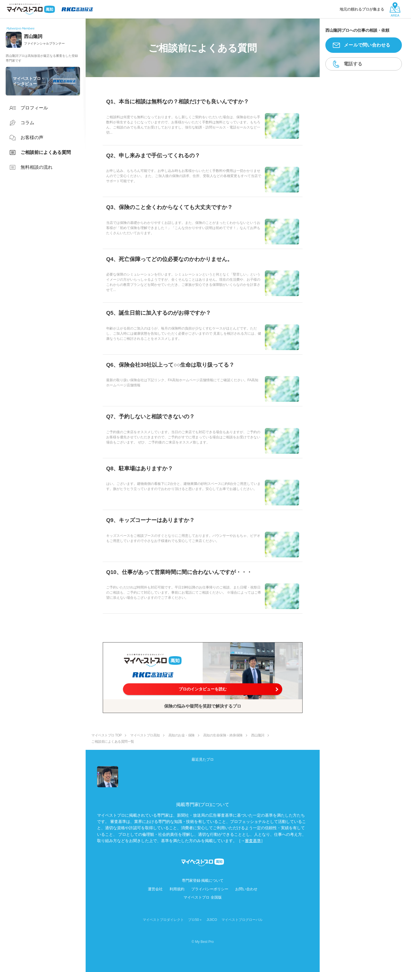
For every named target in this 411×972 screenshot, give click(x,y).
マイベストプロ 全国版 (203, 897)
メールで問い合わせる (367, 45)
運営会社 (155, 889)
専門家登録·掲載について (203, 880)
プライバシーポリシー (209, 889)
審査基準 (253, 840)
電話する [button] (353, 63)
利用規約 (177, 889)
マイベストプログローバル (242, 920)
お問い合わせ (246, 889)
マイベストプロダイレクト (163, 920)
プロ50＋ (195, 920)
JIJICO (212, 920)
